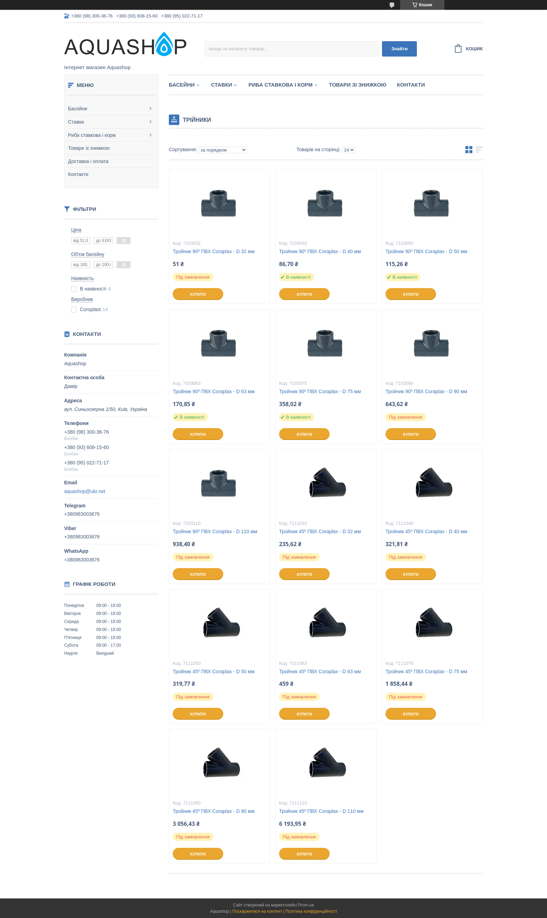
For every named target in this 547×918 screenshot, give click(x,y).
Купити (197, 294)
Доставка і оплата (88, 161)
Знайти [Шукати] (399, 48)
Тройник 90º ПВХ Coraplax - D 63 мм (214, 391)
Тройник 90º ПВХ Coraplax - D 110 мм (215, 531)
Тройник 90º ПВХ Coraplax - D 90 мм (426, 391)
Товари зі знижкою (89, 148)
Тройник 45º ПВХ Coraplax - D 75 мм (426, 671)
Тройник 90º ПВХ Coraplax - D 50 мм (426, 251)
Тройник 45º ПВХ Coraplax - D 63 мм (320, 671)
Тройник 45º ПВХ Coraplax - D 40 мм (426, 531)
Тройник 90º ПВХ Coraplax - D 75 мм (320, 391)
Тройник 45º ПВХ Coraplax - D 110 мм (321, 811)
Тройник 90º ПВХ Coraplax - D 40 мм (320, 251)
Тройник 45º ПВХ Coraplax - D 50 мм (214, 671)
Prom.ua (306, 905)
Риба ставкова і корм (92, 135)
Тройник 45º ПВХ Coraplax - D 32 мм (320, 531)
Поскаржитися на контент (257, 911)
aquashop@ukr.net (84, 491)
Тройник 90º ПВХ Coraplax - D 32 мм (214, 251)
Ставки (76, 122)
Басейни (77, 108)
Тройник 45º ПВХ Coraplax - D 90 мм (214, 811)
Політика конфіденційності (311, 911)
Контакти (78, 174)
